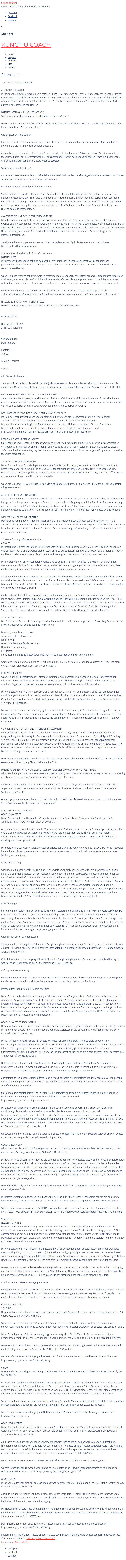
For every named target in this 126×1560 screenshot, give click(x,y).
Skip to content (9, 3)
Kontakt (11, 67)
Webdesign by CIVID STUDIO (40, 1538)
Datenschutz (21, 1542)
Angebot (12, 57)
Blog (10, 64)
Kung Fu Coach (26, 44)
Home (11, 54)
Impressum (7, 1542)
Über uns (12, 60)
